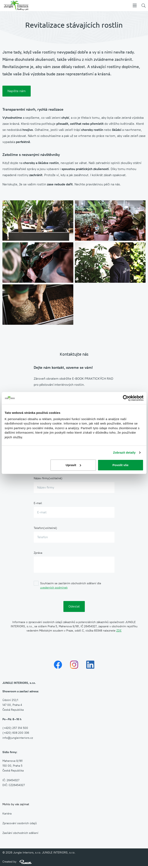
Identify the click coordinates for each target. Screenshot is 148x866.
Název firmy (41, 478)
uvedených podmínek (54, 587)
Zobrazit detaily (124, 452)
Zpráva (38, 553)
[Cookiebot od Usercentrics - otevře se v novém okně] (125, 398)
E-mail (38, 503)
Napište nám (16, 91)
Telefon (38, 528)
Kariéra (7, 813)
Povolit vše (120, 465)
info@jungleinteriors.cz (17, 738)
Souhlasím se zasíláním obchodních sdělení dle (70, 585)
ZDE (119, 630)
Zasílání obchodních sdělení (20, 833)
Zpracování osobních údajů (19, 823)
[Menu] (135, 6)
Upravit (73, 465)
